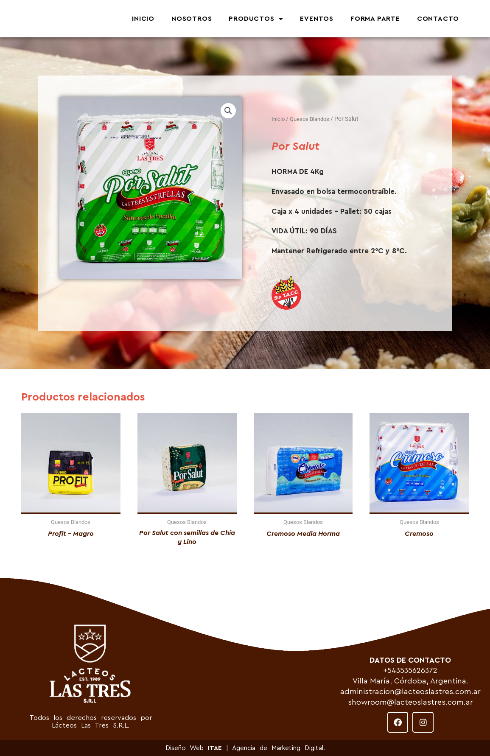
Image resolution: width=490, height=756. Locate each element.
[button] (227, 110)
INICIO (143, 18)
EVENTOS (316, 18)
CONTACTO (438, 18)
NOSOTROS (191, 18)
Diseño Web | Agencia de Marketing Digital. (245, 748)
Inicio (279, 118)
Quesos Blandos (312, 118)
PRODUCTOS (256, 18)
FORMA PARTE (375, 18)
